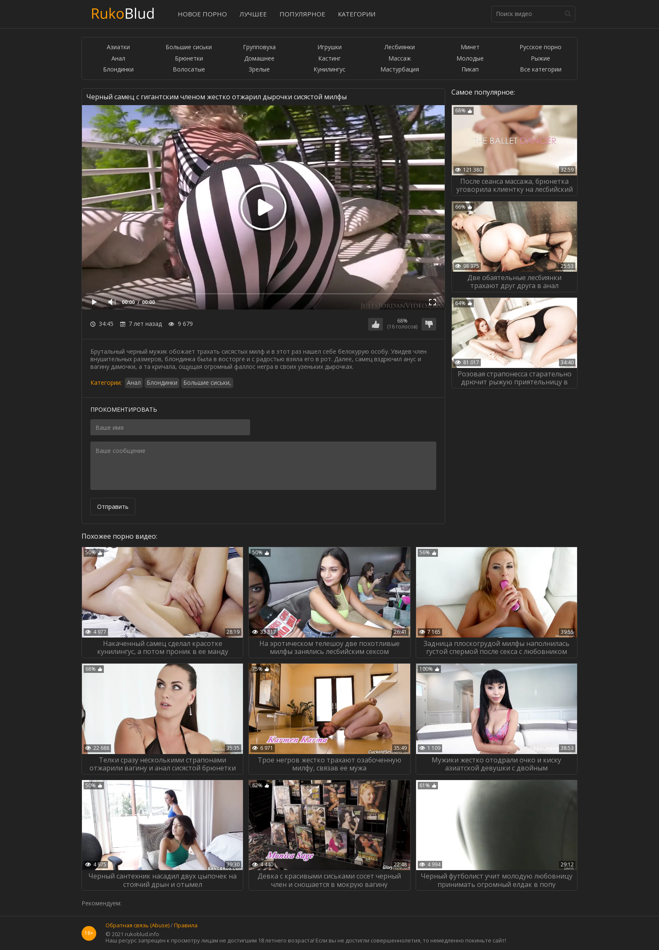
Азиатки (118, 47)
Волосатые (189, 69)
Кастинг (329, 58)
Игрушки (329, 47)
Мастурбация (399, 69)
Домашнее (259, 58)
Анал (118, 58)
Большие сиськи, (207, 382)
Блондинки (118, 69)
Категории (356, 14)
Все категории (540, 69)
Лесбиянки (400, 47)
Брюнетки (189, 58)
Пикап (470, 69)
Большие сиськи (189, 47)
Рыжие (540, 58)
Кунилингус (329, 69)
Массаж (399, 58)
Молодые (470, 58)
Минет (470, 47)
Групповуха (259, 47)
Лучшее (253, 14)
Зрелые (259, 69)
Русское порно (540, 47)
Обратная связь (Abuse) (137, 925)
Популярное (302, 14)
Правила (186, 925)
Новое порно (202, 14)
